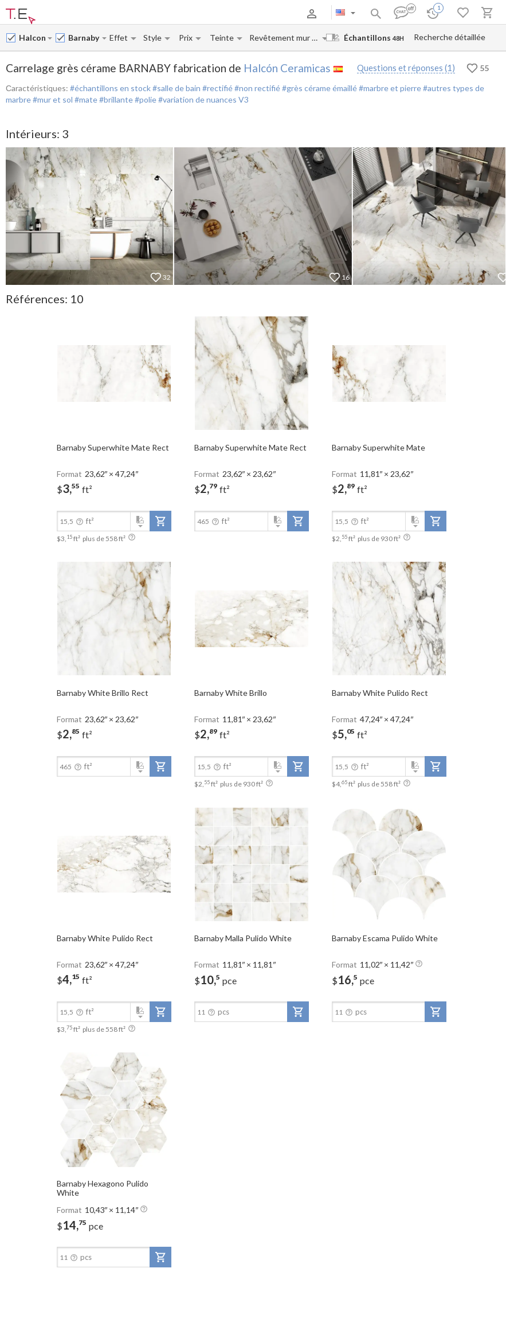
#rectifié (217, 88)
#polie (144, 99)
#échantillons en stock (110, 88)
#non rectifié (256, 88)
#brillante (115, 99)
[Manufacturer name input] (32, 37)
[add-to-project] (160, 521)
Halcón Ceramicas (287, 68)
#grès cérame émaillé (318, 88)
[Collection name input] (84, 37)
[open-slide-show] (114, 372)
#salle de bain (176, 88)
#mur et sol (52, 99)
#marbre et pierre (389, 88)
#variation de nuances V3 (202, 99)
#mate (85, 99)
